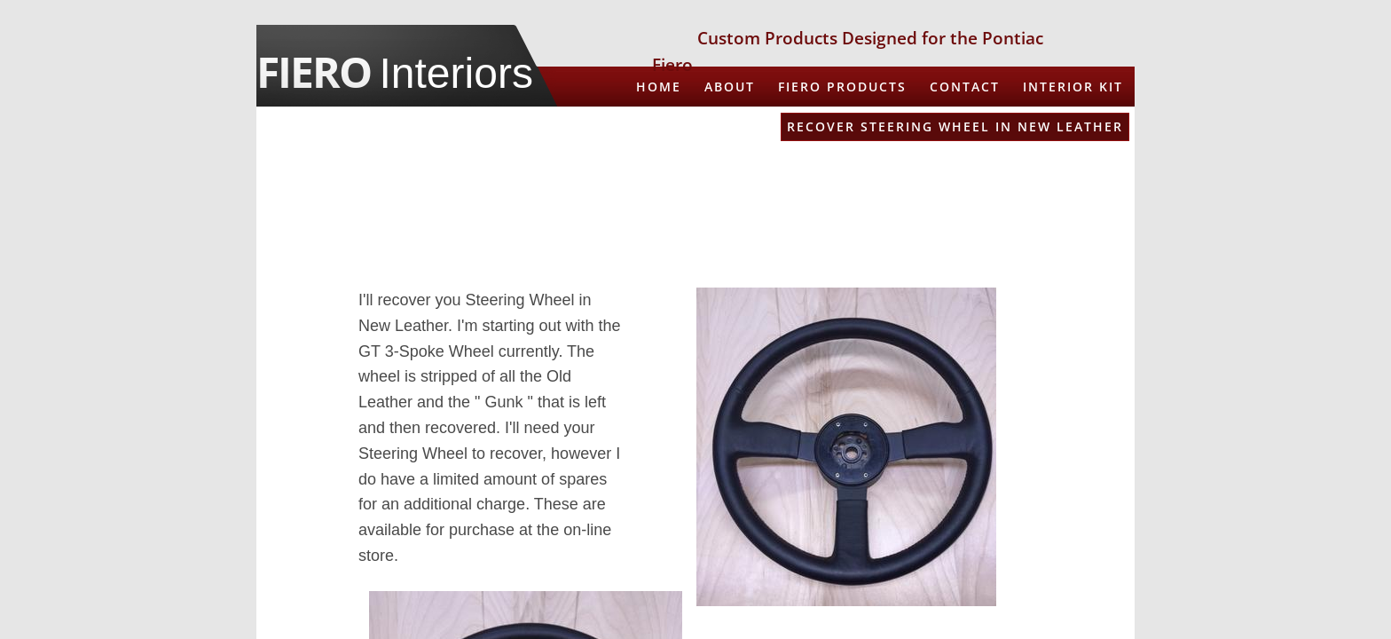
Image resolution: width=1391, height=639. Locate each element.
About (729, 86)
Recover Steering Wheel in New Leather (955, 126)
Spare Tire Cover (1053, 167)
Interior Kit (1073, 86)
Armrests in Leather (678, 126)
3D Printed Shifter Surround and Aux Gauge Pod (917, 207)
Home (658, 86)
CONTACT (965, 86)
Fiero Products (842, 86)
